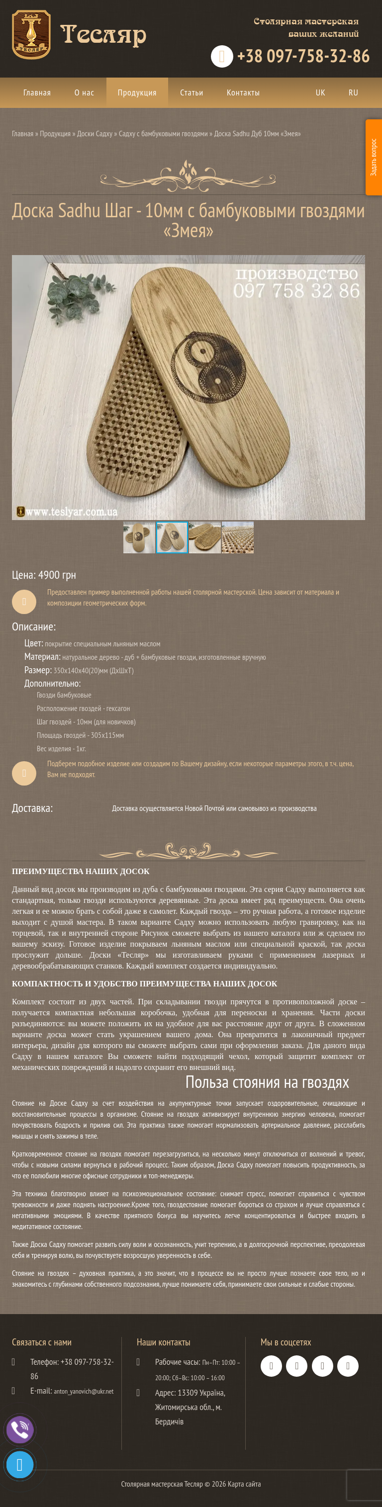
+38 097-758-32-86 (301, 56)
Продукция (137, 92)
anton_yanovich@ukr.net (84, 1391)
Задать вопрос (373, 158)
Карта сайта (244, 1484)
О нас (85, 92)
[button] (356, 263)
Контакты (243, 92)
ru (354, 92)
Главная (37, 92)
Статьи (191, 92)
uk (321, 92)
